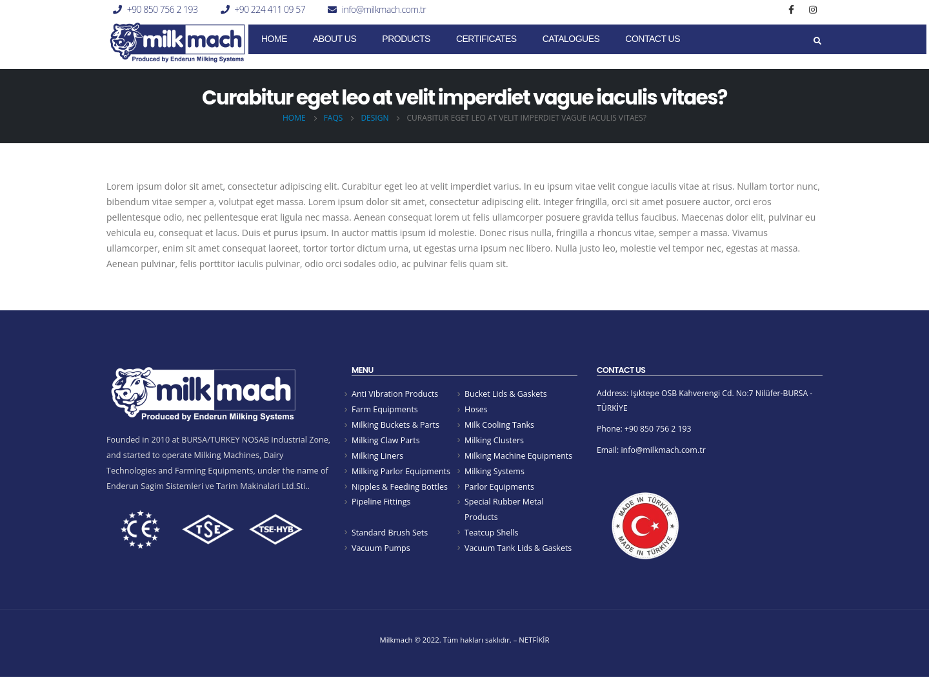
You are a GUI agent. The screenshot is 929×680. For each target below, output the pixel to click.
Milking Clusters (494, 441)
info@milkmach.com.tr (384, 9)
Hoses (476, 410)
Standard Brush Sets (390, 536)
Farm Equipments (385, 410)
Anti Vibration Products (395, 393)
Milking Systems (494, 473)
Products (406, 39)
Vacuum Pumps (381, 552)
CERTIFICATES (486, 39)
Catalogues (571, 39)
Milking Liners (378, 457)
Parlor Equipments (499, 489)
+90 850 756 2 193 (162, 9)
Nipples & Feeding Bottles (400, 489)
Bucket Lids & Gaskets (506, 393)
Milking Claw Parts (386, 441)
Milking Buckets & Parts (396, 425)
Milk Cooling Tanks (499, 425)
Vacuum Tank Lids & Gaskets (518, 552)
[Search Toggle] (817, 41)
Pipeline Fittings (381, 505)
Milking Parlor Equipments (401, 473)
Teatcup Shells (491, 536)
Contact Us (652, 39)
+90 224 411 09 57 (269, 9)
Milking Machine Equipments (519, 457)
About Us (334, 39)
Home (274, 39)
